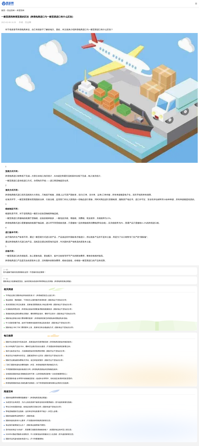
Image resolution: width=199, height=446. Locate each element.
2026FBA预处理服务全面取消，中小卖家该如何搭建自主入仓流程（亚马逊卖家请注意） (40, 434)
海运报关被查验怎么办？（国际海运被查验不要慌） (26, 425)
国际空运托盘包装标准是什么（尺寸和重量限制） (25, 439)
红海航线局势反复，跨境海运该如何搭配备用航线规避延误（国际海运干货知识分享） (39, 309)
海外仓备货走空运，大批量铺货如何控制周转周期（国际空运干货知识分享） (36, 351)
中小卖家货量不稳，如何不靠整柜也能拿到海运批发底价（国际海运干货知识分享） (38, 323)
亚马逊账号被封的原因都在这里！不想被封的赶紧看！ (24, 272)
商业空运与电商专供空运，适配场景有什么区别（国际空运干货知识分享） (35, 356)
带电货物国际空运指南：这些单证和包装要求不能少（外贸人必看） (32, 411)
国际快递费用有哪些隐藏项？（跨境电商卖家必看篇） (27, 398)
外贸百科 (20, 10)
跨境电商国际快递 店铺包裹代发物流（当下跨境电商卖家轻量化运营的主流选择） (38, 383)
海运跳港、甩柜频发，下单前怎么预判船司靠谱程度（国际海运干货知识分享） (37, 300)
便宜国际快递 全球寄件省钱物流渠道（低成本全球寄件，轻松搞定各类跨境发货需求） (40, 378)
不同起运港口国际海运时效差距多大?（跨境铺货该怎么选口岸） (31, 295)
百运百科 (11, 10)
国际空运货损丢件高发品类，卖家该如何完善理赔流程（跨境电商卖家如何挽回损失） (39, 342)
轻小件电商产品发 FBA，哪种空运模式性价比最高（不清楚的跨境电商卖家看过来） (39, 346)
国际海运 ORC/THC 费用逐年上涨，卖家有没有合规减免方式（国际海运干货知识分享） (40, 327)
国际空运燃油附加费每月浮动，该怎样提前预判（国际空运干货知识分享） (35, 360)
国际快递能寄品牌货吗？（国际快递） (21, 416)
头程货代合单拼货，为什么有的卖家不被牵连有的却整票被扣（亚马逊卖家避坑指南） (39, 402)
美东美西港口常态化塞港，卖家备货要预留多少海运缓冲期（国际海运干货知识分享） (39, 305)
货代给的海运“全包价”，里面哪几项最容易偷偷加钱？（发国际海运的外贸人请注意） (39, 430)
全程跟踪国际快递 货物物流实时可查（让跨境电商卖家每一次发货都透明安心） (37, 374)
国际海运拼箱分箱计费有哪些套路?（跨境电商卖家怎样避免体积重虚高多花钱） (37, 318)
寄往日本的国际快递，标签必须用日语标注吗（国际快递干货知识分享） (34, 407)
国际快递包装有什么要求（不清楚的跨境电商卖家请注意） (29, 420)
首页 (3, 10)
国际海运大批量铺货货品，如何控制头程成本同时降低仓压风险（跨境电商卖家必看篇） (37, 281)
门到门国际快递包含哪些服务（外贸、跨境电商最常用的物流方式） (32, 365)
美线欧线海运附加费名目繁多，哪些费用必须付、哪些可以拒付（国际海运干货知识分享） (41, 314)
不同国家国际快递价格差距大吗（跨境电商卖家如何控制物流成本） (32, 369)
